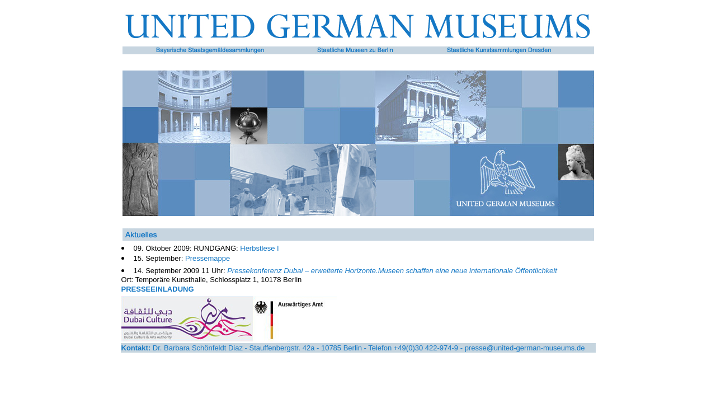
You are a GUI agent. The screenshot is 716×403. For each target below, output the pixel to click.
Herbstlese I (259, 248)
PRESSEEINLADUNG (157, 289)
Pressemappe (207, 258)
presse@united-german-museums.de (525, 348)
